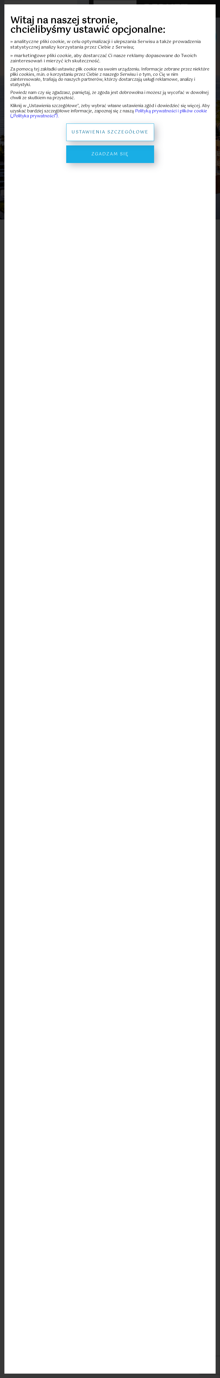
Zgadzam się (110, 154)
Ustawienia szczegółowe (110, 132)
